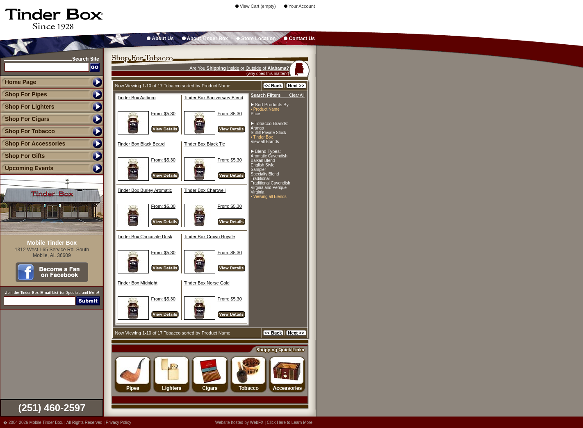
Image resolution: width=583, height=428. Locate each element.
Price (255, 114)
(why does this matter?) (267, 73)
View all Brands (265, 141)
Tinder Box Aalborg (137, 97)
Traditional (260, 178)
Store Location (256, 38)
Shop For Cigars (25, 119)
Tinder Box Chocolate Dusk (145, 236)
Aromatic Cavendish (269, 156)
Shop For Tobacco (27, 131)
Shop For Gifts (22, 156)
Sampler (258, 169)
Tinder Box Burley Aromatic (145, 190)
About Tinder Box (205, 38)
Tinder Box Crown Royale (209, 236)
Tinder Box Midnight (137, 282)
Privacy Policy (118, 422)
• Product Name (265, 109)
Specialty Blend (265, 174)
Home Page (20, 82)
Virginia (257, 192)
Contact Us (299, 38)
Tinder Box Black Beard (141, 143)
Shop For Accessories (32, 143)
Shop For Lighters (27, 106)
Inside (233, 68)
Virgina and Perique (269, 187)
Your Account (299, 6)
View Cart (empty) (255, 6)
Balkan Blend (263, 160)
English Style (263, 165)
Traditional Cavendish (270, 183)
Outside (253, 68)
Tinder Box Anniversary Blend (214, 97)
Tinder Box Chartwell (205, 190)
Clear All (296, 95)
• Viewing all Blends (269, 196)
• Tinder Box (262, 137)
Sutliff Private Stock (269, 132)
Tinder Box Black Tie (204, 143)
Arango (257, 128)
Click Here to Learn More (289, 422)
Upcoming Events (26, 168)
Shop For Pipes (23, 94)
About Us (160, 38)
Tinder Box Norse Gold (207, 282)
